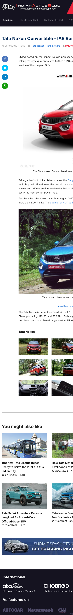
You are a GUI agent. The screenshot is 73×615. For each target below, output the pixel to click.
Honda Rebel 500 (29, 20)
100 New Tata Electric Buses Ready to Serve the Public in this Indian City (23, 467)
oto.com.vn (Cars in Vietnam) (19, 591)
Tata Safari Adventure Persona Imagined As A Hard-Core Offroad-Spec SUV (22, 517)
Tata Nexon (37, 45)
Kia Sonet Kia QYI (53, 20)
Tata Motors (53, 45)
